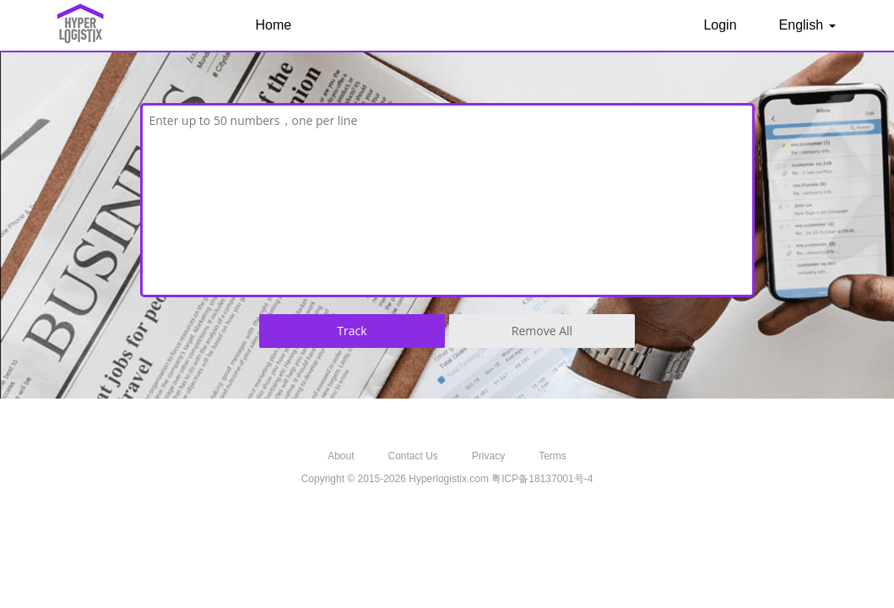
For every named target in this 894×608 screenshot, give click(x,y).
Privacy (488, 456)
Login (719, 25)
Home (274, 25)
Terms (552, 456)
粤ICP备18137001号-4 (542, 479)
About (341, 456)
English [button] (807, 25)
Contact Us (412, 456)
